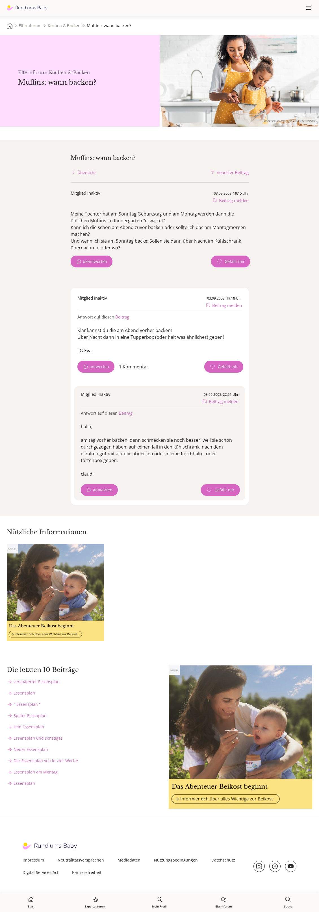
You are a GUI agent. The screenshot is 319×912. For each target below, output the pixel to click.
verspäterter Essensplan (37, 681)
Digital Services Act (40, 872)
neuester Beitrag (233, 172)
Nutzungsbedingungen (176, 860)
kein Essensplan (29, 726)
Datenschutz (223, 860)
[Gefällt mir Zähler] (230, 261)
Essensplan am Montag (36, 772)
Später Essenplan (30, 715)
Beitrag (122, 317)
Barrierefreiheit (86, 872)
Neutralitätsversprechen (81, 860)
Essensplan (24, 693)
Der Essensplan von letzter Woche (46, 760)
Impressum (33, 860)
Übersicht (86, 172)
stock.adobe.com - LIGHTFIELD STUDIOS (289, 120)
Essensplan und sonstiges (38, 738)
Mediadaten (129, 860)
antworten (99, 366)
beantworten (95, 261)
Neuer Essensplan (31, 749)
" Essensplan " (27, 704)
